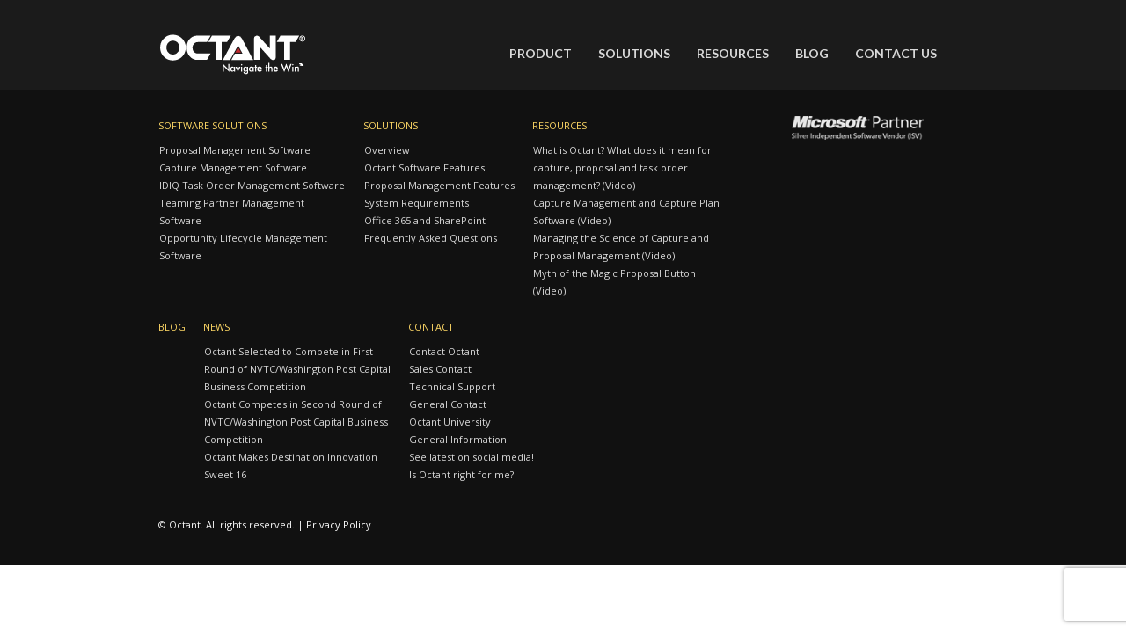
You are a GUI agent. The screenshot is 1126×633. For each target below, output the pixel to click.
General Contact (447, 404)
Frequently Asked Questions (430, 237)
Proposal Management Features (439, 185)
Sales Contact (440, 368)
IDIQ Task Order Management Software (252, 185)
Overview (387, 149)
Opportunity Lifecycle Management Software (243, 246)
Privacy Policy (338, 524)
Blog (812, 53)
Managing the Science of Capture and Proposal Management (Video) (621, 246)
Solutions (634, 53)
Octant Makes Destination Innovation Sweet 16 (290, 465)
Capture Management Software (233, 167)
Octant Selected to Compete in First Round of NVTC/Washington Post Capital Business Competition (297, 369)
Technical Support (452, 386)
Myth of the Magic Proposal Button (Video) (614, 281)
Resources (733, 53)
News (216, 326)
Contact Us (896, 53)
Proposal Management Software (235, 149)
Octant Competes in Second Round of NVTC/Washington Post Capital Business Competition (296, 421)
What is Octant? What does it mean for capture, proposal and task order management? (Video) (622, 167)
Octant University (450, 421)
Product (540, 53)
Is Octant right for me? (461, 474)
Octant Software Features (424, 167)
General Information (458, 439)
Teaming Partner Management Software (231, 211)
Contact (431, 326)
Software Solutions (212, 125)
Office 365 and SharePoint (425, 220)
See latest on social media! (471, 456)
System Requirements (416, 202)
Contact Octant (444, 351)
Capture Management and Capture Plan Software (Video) (626, 211)
